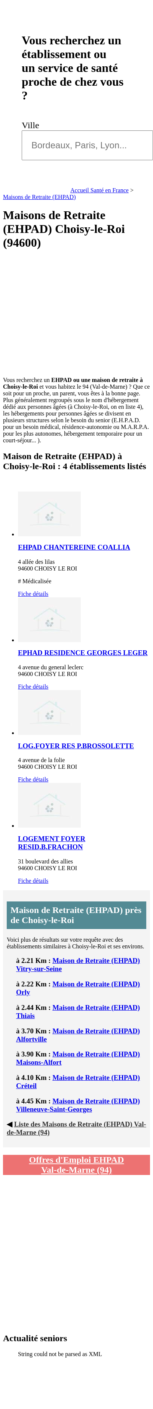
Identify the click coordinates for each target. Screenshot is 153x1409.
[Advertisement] (70, 313)
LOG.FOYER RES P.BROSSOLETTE (76, 746)
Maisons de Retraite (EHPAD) (39, 197)
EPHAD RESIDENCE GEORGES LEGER (83, 653)
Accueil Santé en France (99, 190)
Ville (33, 125)
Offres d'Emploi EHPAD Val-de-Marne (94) (76, 1165)
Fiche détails (33, 594)
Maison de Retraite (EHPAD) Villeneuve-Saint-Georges (78, 1105)
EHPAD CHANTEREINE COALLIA (74, 547)
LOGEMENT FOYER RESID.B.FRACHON (51, 843)
